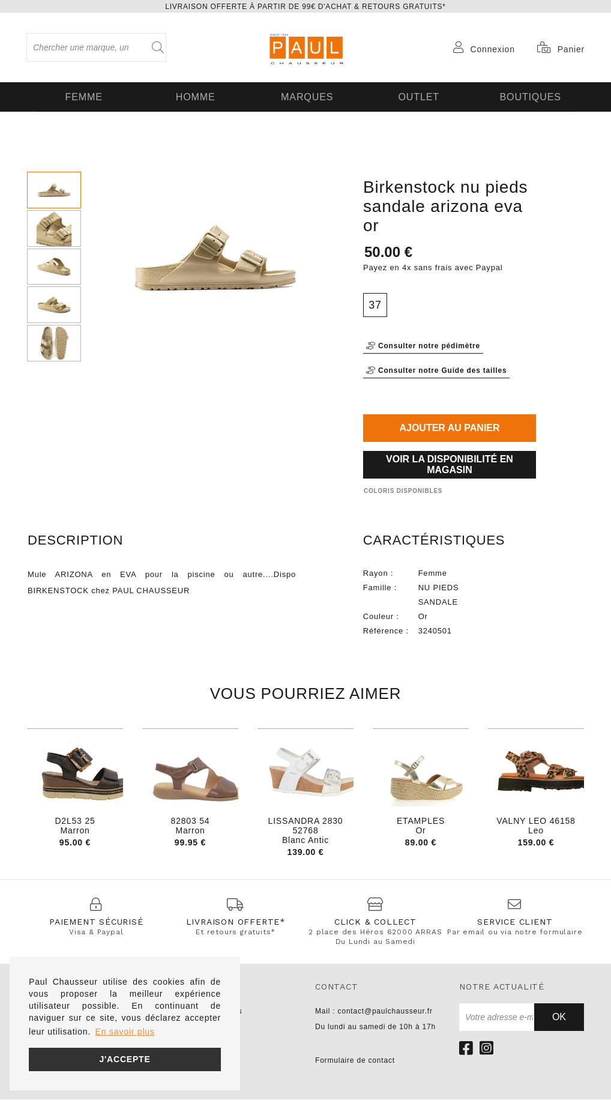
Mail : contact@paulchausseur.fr (374, 1012)
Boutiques (529, 96)
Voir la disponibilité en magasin (449, 462)
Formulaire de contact (355, 1061)
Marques (305, 96)
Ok (559, 1017)
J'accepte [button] (124, 1059)
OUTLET (417, 96)
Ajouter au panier (449, 426)
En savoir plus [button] (125, 1031)
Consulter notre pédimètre (423, 344)
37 (375, 303)
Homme (193, 96)
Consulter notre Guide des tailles (436, 368)
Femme (82, 96)
